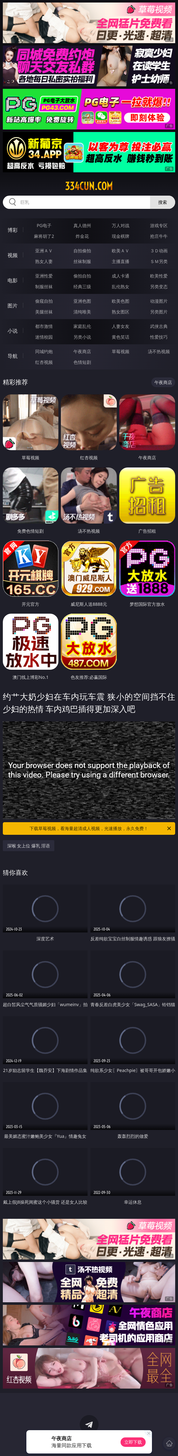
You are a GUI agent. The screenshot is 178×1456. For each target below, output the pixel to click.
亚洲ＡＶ (44, 251)
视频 (13, 255)
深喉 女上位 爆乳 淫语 (28, 846)
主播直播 (120, 261)
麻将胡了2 (44, 236)
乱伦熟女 (120, 286)
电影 (13, 280)
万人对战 (120, 225)
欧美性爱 (159, 276)
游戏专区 (159, 225)
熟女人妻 (44, 261)
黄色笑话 (120, 337)
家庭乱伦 (82, 326)
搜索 (162, 202)
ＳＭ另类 (159, 261)
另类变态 (159, 286)
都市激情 (44, 326)
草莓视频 (120, 351)
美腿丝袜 (44, 312)
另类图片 (159, 312)
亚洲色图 (82, 301)
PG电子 (44, 225)
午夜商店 (82, 351)
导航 (13, 356)
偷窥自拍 (44, 301)
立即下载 (133, 1442)
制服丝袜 (44, 286)
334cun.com (89, 186)
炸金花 (82, 236)
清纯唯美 (82, 312)
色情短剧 (82, 362)
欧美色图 (120, 301)
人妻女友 (120, 326)
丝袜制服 (82, 261)
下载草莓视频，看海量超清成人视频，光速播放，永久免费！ (101, 828)
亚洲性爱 (44, 276)
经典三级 (82, 286)
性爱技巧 (159, 337)
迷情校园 (44, 337)
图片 (13, 305)
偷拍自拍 (82, 276)
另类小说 (82, 337)
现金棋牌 (120, 236)
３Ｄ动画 (159, 251)
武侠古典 (159, 326)
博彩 (13, 229)
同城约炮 (44, 351)
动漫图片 (159, 301)
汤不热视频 (159, 351)
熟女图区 (120, 312)
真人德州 (82, 225)
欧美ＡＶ (120, 251)
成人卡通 (120, 276)
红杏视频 (44, 362)
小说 (13, 330)
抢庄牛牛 (159, 236)
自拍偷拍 (82, 251)
